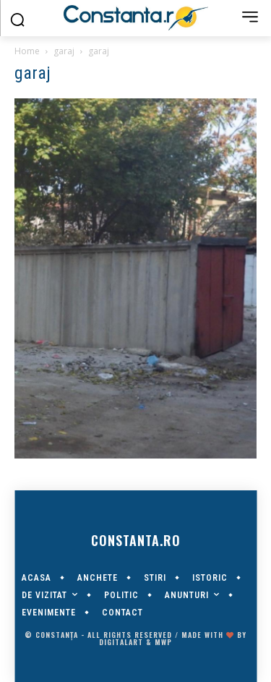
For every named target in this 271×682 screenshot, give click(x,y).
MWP (163, 641)
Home (27, 51)
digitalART (121, 641)
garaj (63, 51)
